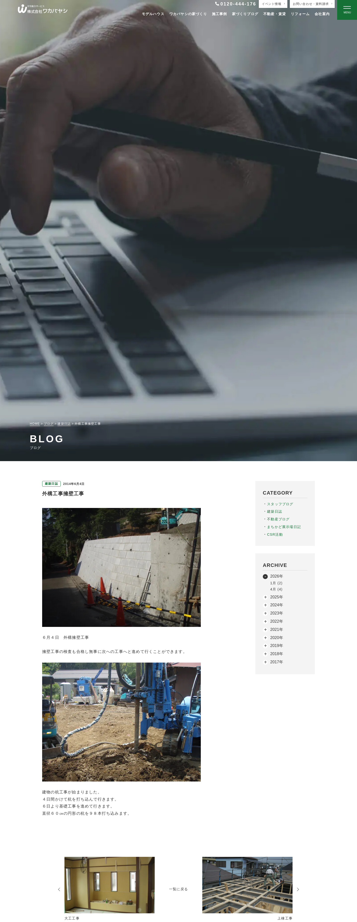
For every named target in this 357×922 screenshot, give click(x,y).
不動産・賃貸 (274, 14)
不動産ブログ (278, 519)
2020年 (276, 638)
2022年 (276, 621)
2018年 (276, 654)
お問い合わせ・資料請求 (311, 4)
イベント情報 (271, 4)
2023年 (276, 613)
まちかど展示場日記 (284, 527)
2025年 (276, 597)
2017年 (276, 662)
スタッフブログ (280, 504)
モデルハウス (153, 14)
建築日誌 (274, 511)
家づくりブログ (245, 14)
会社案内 (322, 14)
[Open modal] (347, 10)
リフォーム (300, 14)
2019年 (276, 645)
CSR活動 (275, 534)
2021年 (276, 629)
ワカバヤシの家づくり (188, 14)
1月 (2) (276, 583)
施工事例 (219, 14)
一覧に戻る (178, 889)
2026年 (276, 576)
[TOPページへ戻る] (42, 10)
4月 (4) (276, 589)
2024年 (276, 605)
